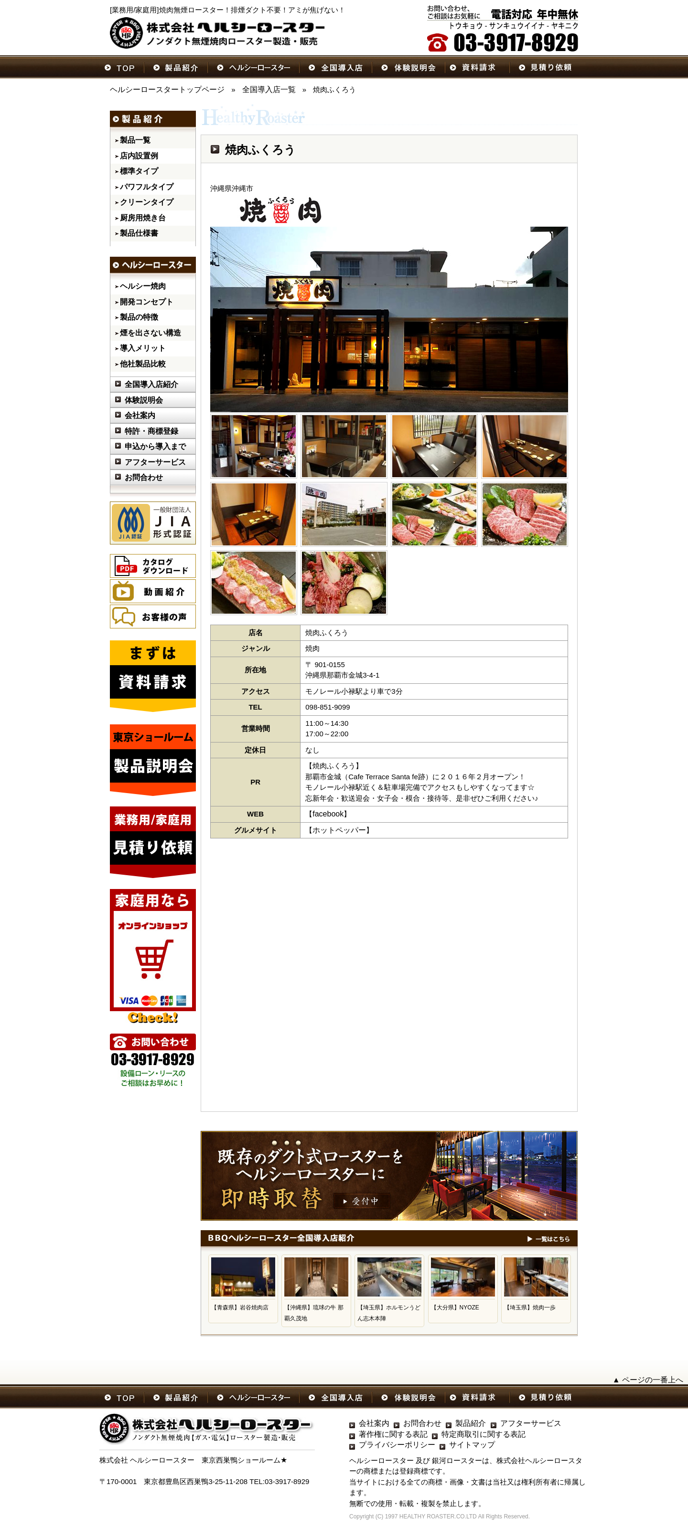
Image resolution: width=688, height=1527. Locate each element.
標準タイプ (139, 171)
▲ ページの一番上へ (648, 1380)
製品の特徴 (139, 317)
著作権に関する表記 (393, 1434)
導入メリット (143, 348)
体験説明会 (144, 400)
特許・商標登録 (151, 431)
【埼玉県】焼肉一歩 (530, 1307)
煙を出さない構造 (150, 333)
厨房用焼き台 (143, 218)
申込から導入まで (155, 446)
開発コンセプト (146, 302)
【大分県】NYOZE (455, 1307)
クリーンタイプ (146, 202)
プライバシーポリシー (397, 1445)
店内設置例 (139, 156)
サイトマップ (472, 1445)
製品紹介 (470, 1423)
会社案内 (140, 415)
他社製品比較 (143, 364)
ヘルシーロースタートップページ (167, 89)
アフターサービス (155, 462)
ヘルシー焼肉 (143, 286)
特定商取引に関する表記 (483, 1434)
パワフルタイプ (146, 187)
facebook (328, 814)
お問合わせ (144, 477)
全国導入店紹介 (151, 384)
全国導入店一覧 (269, 89)
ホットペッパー (339, 830)
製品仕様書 (139, 233)
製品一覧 (135, 140)
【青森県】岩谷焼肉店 (240, 1307)
